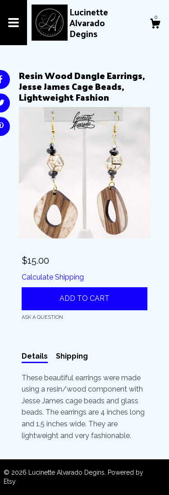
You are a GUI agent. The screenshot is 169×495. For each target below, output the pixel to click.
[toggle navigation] (13, 22)
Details (35, 356)
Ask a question (42, 317)
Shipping (72, 356)
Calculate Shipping (53, 277)
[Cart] (155, 25)
